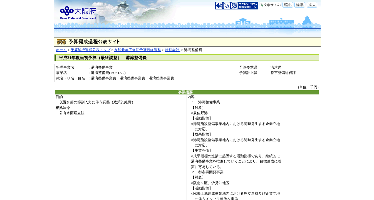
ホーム (61, 50)
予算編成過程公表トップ (90, 50)
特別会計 (172, 50)
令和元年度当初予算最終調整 (137, 50)
